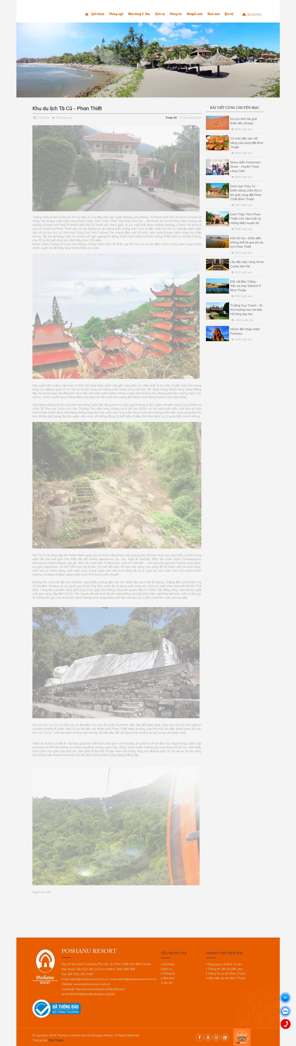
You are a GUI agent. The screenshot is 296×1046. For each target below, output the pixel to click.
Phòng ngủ (116, 14)
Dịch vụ (160, 14)
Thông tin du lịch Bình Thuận (226, 973)
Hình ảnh (213, 14)
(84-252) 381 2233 (198, 3)
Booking (254, 14)
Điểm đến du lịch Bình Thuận (226, 978)
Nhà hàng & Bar (139, 14)
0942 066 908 (220, 3)
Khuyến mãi (195, 14)
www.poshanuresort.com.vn (92, 984)
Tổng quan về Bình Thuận (224, 964)
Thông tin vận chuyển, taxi (224, 969)
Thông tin (176, 14)
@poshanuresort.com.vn (140, 979)
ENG (259, 3)
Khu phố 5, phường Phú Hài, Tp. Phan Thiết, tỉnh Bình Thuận (111, 964)
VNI (253, 3)
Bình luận (240, 3)
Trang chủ (86, 14)
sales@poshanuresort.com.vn (89, 979)
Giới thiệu (97, 14)
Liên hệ (229, 14)
